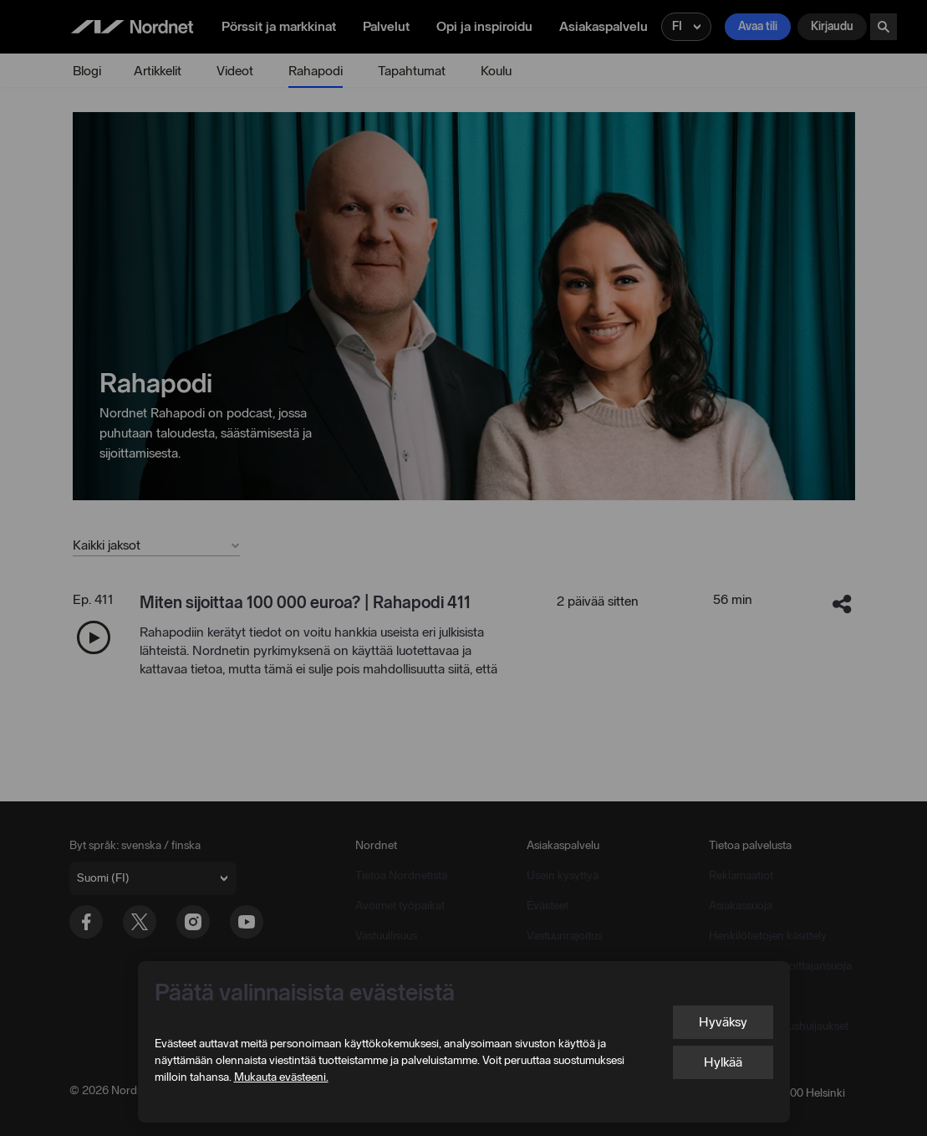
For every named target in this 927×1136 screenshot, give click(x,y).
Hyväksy (723, 1022)
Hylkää (723, 1062)
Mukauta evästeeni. (281, 1077)
